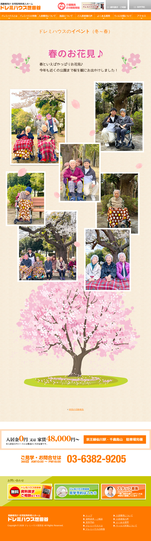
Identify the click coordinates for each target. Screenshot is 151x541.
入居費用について (47, 16)
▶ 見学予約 (88, 522)
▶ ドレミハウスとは (93, 525)
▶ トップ (87, 515)
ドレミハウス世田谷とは (9, 16)
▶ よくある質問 (121, 522)
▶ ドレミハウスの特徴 (94, 529)
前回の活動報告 (76, 409)
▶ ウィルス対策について (125, 525)
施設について (66, 16)
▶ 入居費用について (123, 515)
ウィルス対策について (122, 16)
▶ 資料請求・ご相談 (93, 519)
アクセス (141, 16)
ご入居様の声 (85, 16)
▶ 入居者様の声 (121, 519)
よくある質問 (103, 16)
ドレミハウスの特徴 (28, 16)
